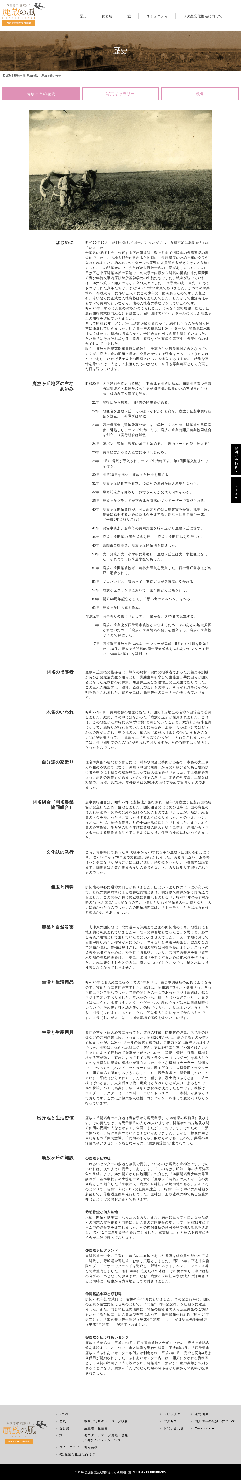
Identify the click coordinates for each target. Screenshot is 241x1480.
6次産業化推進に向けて (77, 1454)
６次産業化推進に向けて (203, 16)
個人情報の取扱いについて (215, 1421)
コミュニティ (157, 16)
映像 (200, 94)
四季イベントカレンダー (105, 1440)
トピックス (172, 1414)
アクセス (170, 1421)
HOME (64, 1414)
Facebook (203, 1428)
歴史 (83, 16)
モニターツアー (96, 1435)
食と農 (107, 16)
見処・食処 (119, 1435)
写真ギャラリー (120, 94)
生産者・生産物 (96, 1428)
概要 (87, 1421)
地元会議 (91, 1447)
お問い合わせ (174, 1428)
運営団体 (201, 1414)
